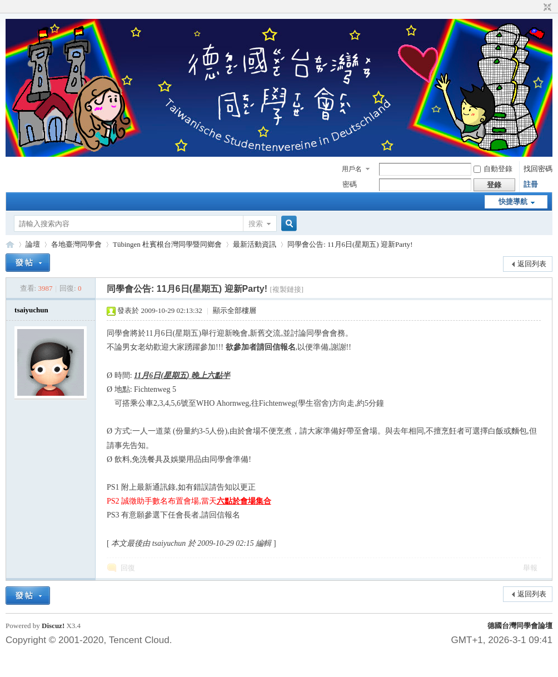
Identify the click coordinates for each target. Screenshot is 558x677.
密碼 (349, 184)
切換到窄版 (546, 8)
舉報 (530, 568)
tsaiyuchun (31, 310)
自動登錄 (493, 169)
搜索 (255, 224)
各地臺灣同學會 (76, 244)
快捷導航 (513, 201)
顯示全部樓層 (234, 310)
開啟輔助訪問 (537, 8)
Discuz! (53, 625)
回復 (128, 568)
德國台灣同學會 (10, 244)
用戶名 (352, 169)
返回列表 (531, 264)
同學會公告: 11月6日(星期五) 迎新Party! (350, 244)
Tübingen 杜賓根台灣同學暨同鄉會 (167, 244)
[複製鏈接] (286, 289)
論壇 (33, 244)
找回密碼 (538, 169)
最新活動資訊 (254, 244)
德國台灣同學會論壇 (519, 625)
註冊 (531, 184)
